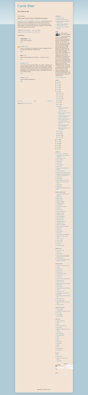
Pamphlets (59, 28)
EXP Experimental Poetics (62, 325)
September (60, 98)
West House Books (60, 245)
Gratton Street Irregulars (61, 206)
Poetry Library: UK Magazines (63, 226)
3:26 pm (24, 55)
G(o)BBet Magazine (60, 203)
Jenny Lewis (59, 166)
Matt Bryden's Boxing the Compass (63, 172)
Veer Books (59, 243)
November (60, 94)
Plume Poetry (59, 341)
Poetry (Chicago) (60, 298)
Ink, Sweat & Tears (60, 333)
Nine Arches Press (60, 219)
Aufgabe (58, 267)
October (59, 96)
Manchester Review (60, 214)
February (60, 135)
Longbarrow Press (60, 213)
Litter (58, 338)
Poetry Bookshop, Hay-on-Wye (63, 180)
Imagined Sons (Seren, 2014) (62, 19)
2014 (58, 85)
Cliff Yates (22, 77)
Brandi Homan (59, 272)
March (59, 133)
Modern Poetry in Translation (26, 32)
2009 (58, 141)
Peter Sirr (58, 251)
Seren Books (59, 232)
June (59, 104)
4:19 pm (26, 77)
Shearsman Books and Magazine (63, 234)
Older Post (49, 100)
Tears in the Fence (60, 238)
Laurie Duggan (59, 314)
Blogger (49, 389)
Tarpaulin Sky (59, 349)
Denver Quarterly (60, 281)
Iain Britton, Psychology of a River (63, 311)
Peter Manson (59, 178)
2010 (58, 139)
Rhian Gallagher (60, 316)
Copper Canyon (60, 275)
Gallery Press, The (60, 250)
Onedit (58, 340)
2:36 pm (26, 46)
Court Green (59, 277)
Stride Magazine (60, 348)
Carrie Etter (26, 6)
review (38, 32)
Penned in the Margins (61, 224)
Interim (58, 289)
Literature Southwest (61, 170)
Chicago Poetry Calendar (61, 273)
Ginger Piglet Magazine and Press (63, 288)
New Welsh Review (60, 218)
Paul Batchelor (59, 176)
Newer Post (20, 100)
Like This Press (60, 209)
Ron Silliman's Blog (60, 300)
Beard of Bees (59, 268)
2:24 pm (29, 38)
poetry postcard (34, 32)
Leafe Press (59, 208)
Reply (21, 42)
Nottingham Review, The (61, 221)
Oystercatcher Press (60, 222)
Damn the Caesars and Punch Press (63, 278)
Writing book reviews (62, 110)
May (59, 106)
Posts (66, 365)
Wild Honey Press (60, 257)
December (60, 93)
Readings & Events (60, 18)
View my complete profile (60, 77)
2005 (58, 148)
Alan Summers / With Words (62, 153)
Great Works (59, 327)
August (59, 100)
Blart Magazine (60, 198)
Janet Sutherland (60, 164)
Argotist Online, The (61, 320)
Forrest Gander (59, 286)
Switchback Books (60, 304)
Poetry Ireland (59, 253)
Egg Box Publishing (60, 201)
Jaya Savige (59, 312)
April (59, 131)
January (59, 137)
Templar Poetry (60, 240)
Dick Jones (22, 63)
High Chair (59, 331)
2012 (58, 89)
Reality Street (59, 227)
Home (35, 100)
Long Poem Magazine (61, 211)
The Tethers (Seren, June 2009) (63, 26)
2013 (58, 87)
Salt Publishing (59, 231)
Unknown (22, 46)
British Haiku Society (61, 158)
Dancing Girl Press (60, 280)
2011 (58, 91)
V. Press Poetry (59, 242)
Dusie (58, 324)
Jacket (58, 336)
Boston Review (60, 270)
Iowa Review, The (60, 291)
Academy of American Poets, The (63, 265)
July (59, 102)
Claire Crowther (60, 159)
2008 (58, 143)
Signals (58, 344)
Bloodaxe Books (60, 200)
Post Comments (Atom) (27, 103)
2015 (58, 83)
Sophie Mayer (59, 184)
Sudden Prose (59, 360)
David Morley (59, 161)
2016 (58, 82)
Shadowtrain (59, 343)
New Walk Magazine (61, 216)
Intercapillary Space (60, 335)
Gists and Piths (59, 204)
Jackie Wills (59, 163)
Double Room (59, 356)
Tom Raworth (59, 186)
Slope (58, 346)
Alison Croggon (60, 309)
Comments (67, 368)
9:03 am (26, 63)
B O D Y (58, 322)
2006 (58, 147)
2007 (58, 145)
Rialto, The (59, 229)
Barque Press (59, 196)
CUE (58, 354)
